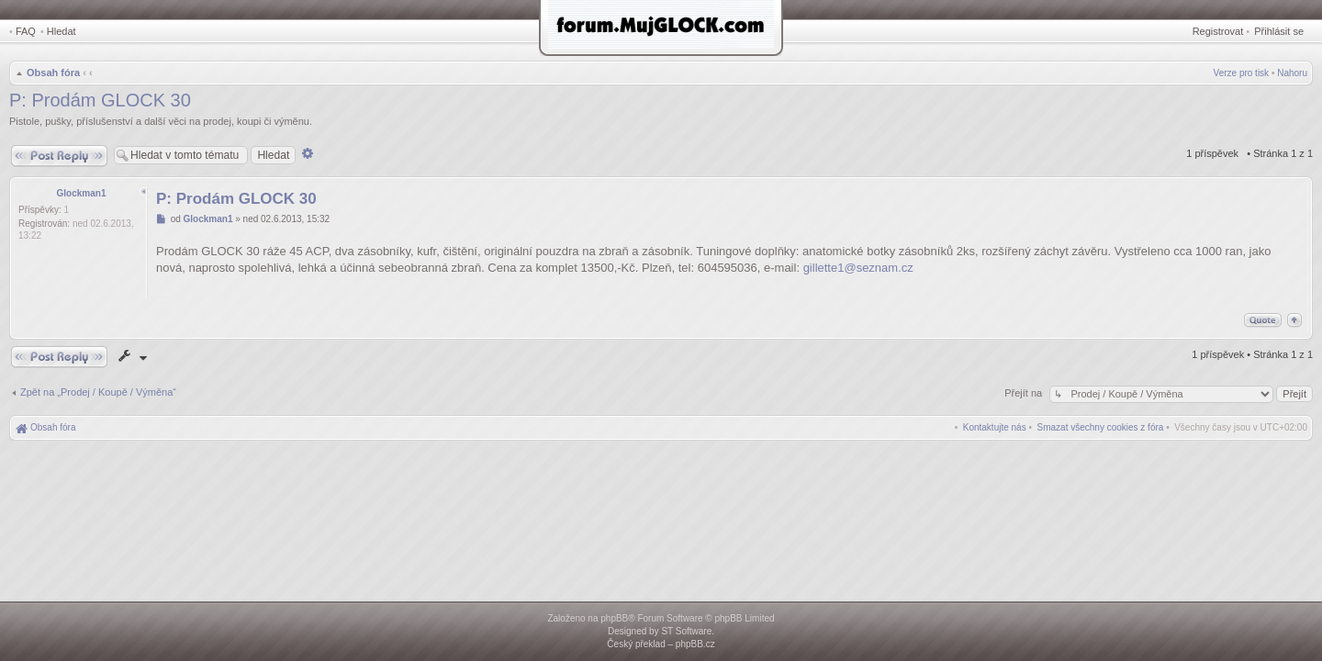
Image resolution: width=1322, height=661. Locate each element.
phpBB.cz (695, 644)
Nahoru (1292, 73)
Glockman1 (81, 193)
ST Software (686, 631)
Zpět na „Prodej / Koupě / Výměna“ (98, 392)
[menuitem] (1100, 427)
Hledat (61, 31)
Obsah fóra (53, 72)
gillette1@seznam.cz (858, 267)
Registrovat (1218, 31)
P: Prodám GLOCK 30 (100, 100)
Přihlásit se (1279, 31)
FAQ (26, 31)
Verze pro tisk (1242, 73)
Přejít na (1024, 392)
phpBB (614, 618)
